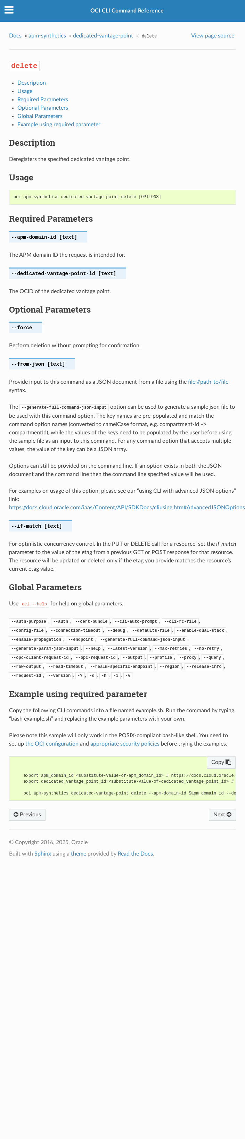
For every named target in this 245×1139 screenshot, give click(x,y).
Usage (24, 91)
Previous (27, 814)
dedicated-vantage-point (103, 36)
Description (31, 83)
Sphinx (42, 854)
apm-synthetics (47, 36)
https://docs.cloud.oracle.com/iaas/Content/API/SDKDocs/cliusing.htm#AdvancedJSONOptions (127, 507)
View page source (212, 36)
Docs (15, 36)
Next (222, 814)
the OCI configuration (52, 744)
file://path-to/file (208, 382)
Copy (221, 762)
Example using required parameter (58, 124)
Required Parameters (42, 99)
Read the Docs (135, 854)
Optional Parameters (42, 108)
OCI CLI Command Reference (127, 11)
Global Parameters (40, 116)
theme (78, 854)
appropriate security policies (125, 744)
